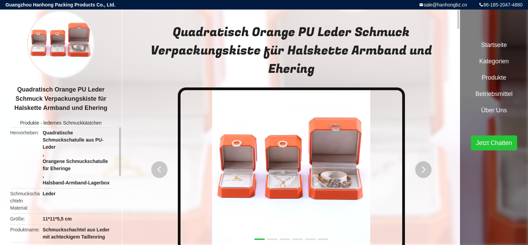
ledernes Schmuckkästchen (73, 123)
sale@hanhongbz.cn (445, 4)
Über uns (494, 110)
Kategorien (494, 61)
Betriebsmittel (493, 94)
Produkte (29, 123)
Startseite (494, 45)
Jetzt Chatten (494, 143)
